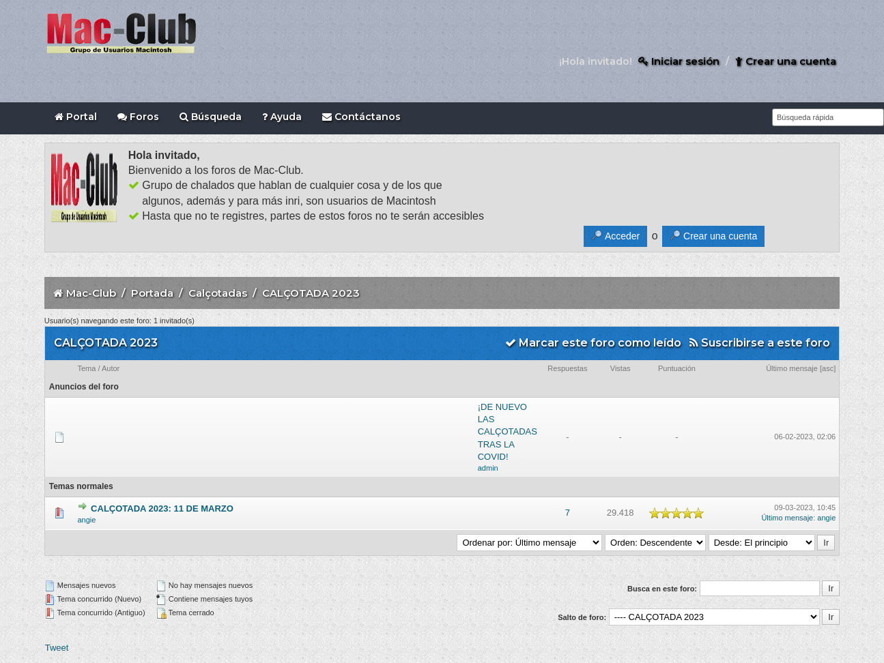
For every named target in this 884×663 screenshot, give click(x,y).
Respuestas (567, 368)
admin (488, 468)
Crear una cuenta (785, 61)
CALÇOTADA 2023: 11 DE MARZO (162, 508)
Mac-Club (91, 292)
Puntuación (677, 368)
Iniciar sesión (678, 61)
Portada (152, 292)
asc (827, 368)
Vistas (620, 368)
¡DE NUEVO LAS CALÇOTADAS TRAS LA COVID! (507, 432)
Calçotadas (217, 292)
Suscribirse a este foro (759, 342)
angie (86, 520)
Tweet (57, 648)
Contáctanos (361, 116)
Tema (86, 368)
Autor (110, 368)
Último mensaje (792, 368)
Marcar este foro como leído (593, 342)
